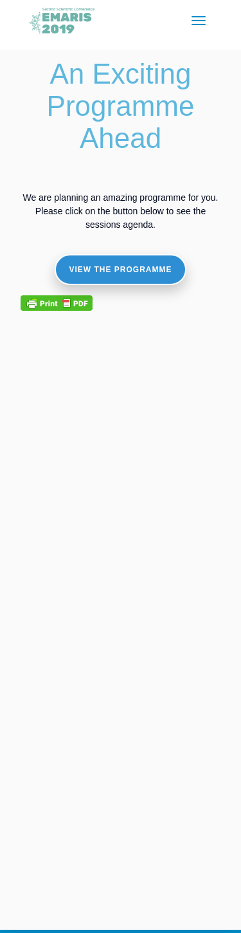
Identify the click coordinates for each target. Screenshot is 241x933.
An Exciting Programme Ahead (121, 106)
